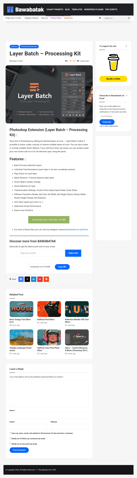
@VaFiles (84, 229)
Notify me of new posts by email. (24, 444)
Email (12, 422)
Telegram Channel (31, 18)
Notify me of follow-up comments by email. (28, 439)
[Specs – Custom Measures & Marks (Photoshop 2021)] (77, 337)
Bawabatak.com (45, 470)
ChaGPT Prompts (55, 9)
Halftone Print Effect (45, 319)
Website (54, 422)
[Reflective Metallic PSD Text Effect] (77, 309)
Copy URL (62, 267)
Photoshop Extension (29, 47)
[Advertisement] (68, 30)
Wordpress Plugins (93, 9)
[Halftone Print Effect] (49, 309)
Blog (67, 9)
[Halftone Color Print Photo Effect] (49, 337)
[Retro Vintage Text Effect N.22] (21, 309)
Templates (77, 9)
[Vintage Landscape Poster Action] (21, 337)
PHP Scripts (111, 9)
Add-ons (14, 47)
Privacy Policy (56, 18)
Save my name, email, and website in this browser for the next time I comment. (42, 433)
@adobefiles (71, 229)
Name (13, 410)
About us (44, 18)
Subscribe (73, 253)
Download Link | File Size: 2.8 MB (48, 219)
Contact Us (68, 18)
